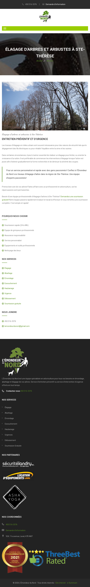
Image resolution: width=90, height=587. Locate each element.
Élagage (8, 268)
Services (49, 61)
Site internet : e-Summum (66, 583)
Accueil (39, 61)
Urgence (8, 293)
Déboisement (10, 298)
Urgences (9, 435)
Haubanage (9, 288)
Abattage (8, 273)
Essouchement (11, 283)
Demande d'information (55, 4)
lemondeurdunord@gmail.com (17, 326)
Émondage (9, 278)
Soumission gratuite (13, 304)
